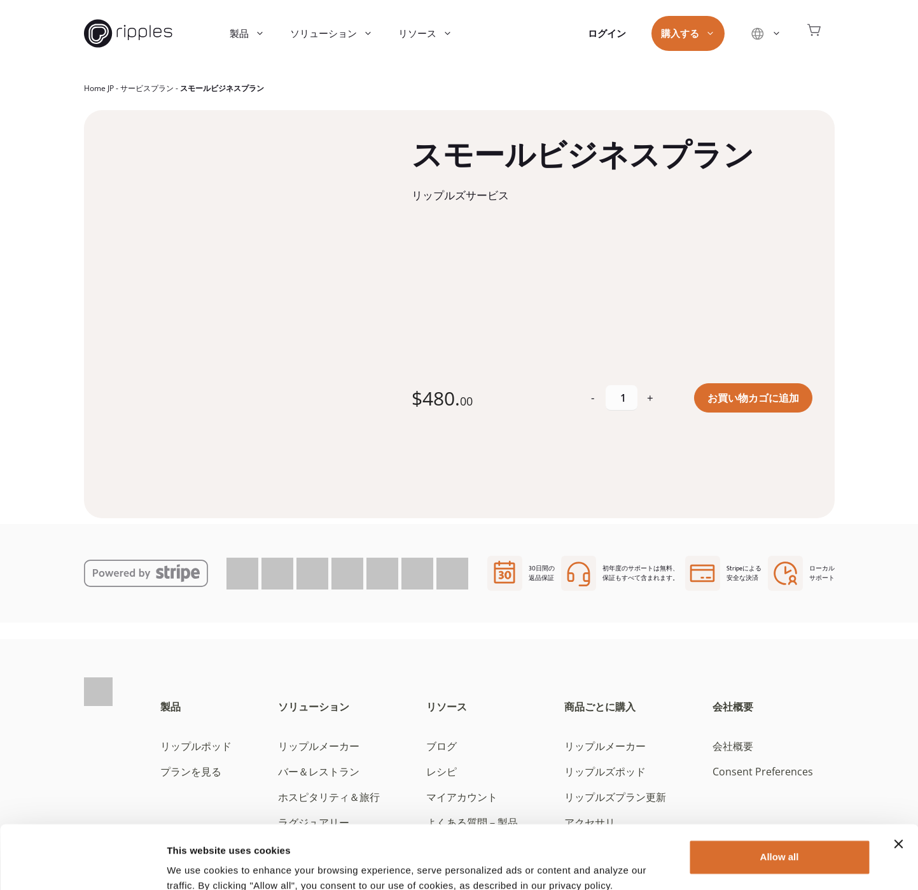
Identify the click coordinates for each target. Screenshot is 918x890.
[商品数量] (621, 398)
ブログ (441, 746)
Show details (196, 864)
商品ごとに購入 (600, 707)
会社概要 (733, 707)
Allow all (779, 801)
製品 (253, 33)
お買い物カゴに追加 (753, 398)
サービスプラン (147, 88)
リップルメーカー (318, 746)
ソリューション (338, 33)
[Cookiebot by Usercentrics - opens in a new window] (82, 865)
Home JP (99, 88)
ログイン (607, 33)
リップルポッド (196, 746)
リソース (431, 33)
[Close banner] (898, 788)
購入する (694, 33)
